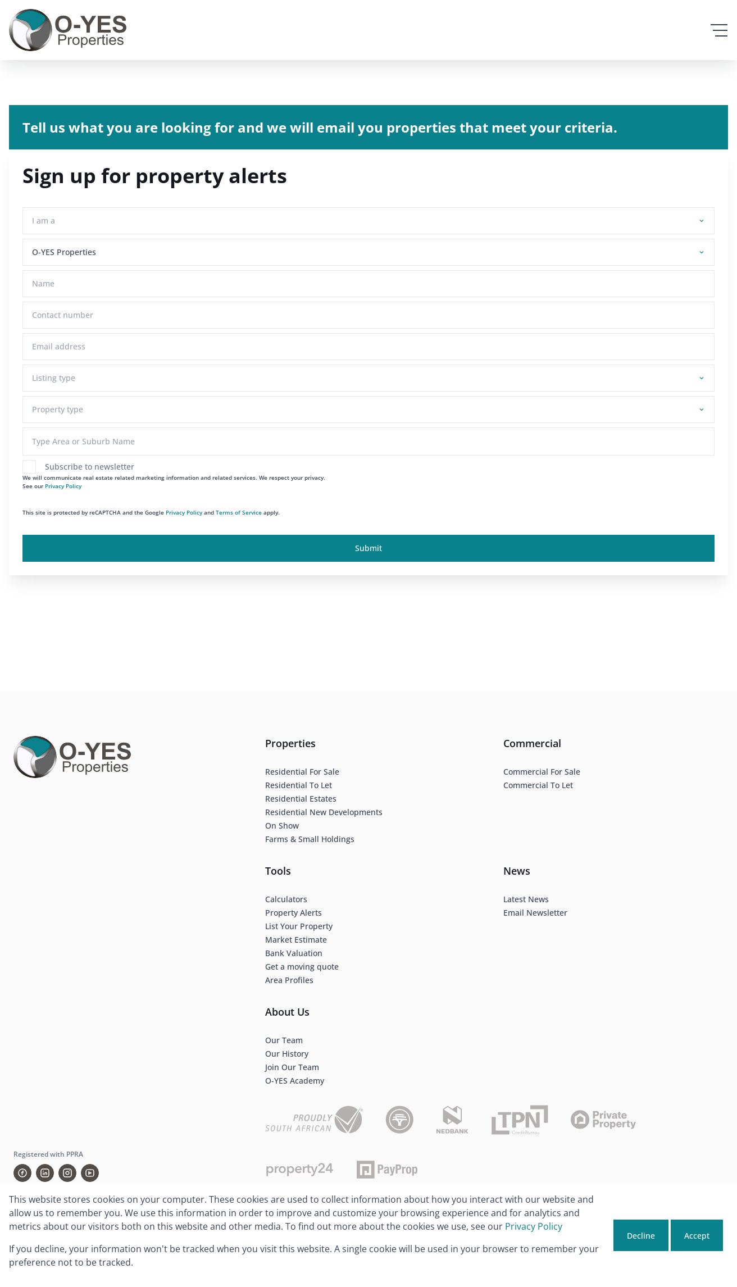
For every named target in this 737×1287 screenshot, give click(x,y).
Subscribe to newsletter (89, 466)
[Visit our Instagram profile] (67, 1173)
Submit (368, 548)
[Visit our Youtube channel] (90, 1173)
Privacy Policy (63, 486)
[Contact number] (368, 315)
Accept (696, 1235)
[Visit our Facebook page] (22, 1173)
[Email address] (368, 347)
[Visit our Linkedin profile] (45, 1173)
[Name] (368, 284)
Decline (641, 1235)
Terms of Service (239, 512)
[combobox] (366, 220)
